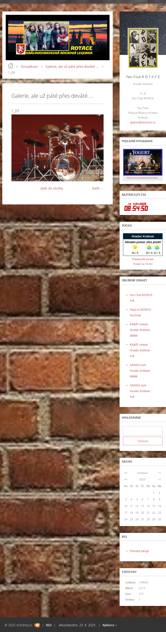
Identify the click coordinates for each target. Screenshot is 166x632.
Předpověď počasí (143, 259)
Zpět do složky (51, 188)
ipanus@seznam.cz (142, 122)
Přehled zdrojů (139, 551)
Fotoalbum (29, 66)
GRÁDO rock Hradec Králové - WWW (140, 370)
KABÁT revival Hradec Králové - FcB (140, 350)
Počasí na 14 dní (143, 264)
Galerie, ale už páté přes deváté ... (72, 66)
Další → (98, 188)
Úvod (10, 65)
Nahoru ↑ (109, 625)
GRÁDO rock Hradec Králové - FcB (140, 391)
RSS (49, 625)
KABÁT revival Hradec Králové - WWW (140, 330)
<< (125, 473)
